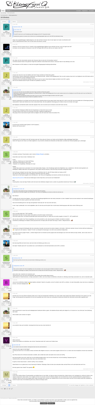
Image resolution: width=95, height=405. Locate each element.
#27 (93, 122)
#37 (93, 308)
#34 (93, 255)
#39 (93, 337)
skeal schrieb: (16, 344)
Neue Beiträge (3, 12)
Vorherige (4, 21)
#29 (93, 151)
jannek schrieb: (16, 89)
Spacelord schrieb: (17, 26)
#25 (93, 87)
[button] (11, 10)
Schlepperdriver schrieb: (18, 188)
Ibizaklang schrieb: (17, 257)
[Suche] (91, 10)
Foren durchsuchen (11, 12)
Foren (3, 10)
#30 (93, 186)
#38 (93, 322)
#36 (93, 293)
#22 (93, 44)
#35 (93, 279)
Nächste (14, 21)
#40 (93, 371)
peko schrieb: (16, 29)
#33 (93, 240)
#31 (93, 211)
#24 (93, 72)
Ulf (2, 19)
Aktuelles (8, 10)
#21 (93, 24)
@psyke (14, 177)
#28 (93, 137)
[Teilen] (91, 24)
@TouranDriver (20, 177)
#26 (93, 107)
